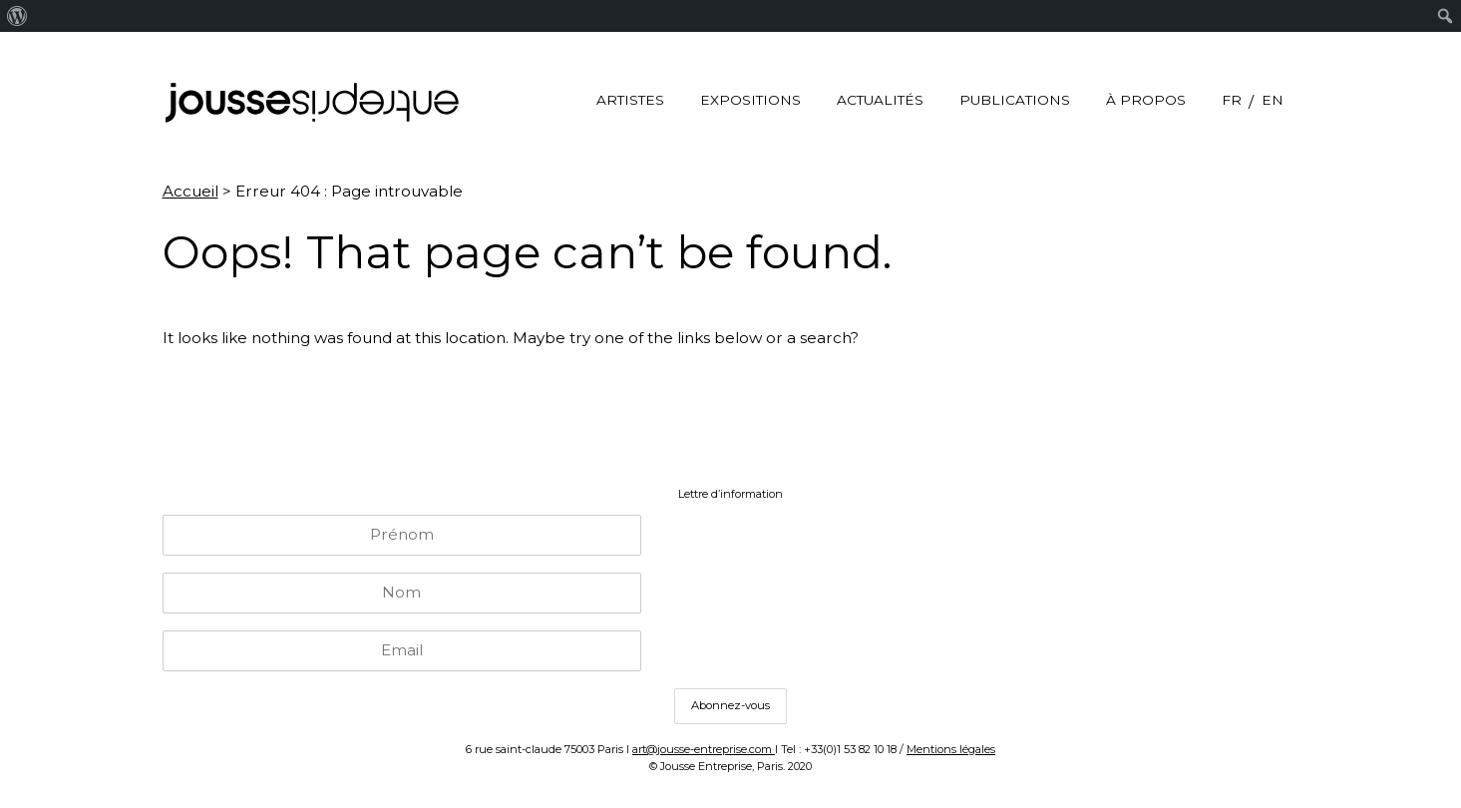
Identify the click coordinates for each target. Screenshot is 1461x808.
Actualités (880, 100)
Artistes (630, 100)
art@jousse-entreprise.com (703, 749)
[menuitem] (17, 16)
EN (1272, 100)
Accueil (190, 191)
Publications (1014, 100)
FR (1232, 100)
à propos (1146, 100)
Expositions (750, 100)
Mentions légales (951, 749)
